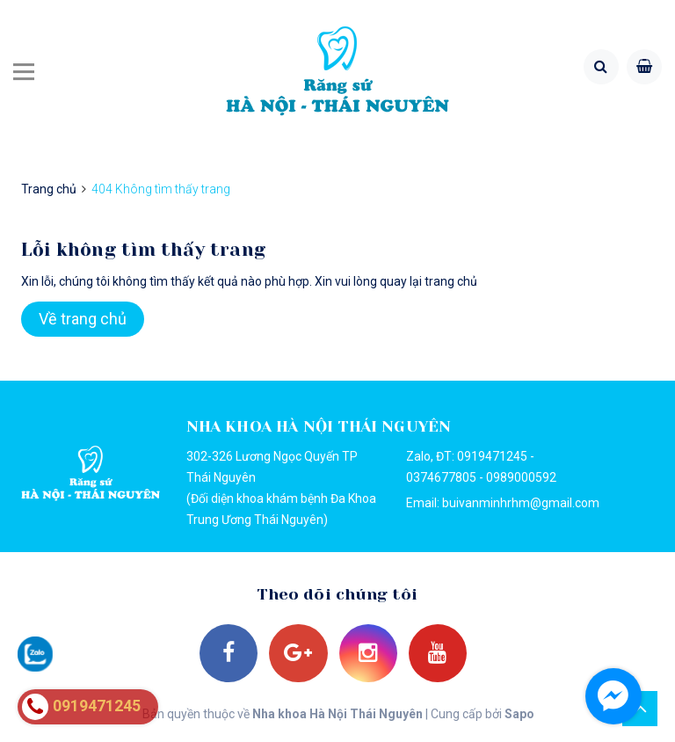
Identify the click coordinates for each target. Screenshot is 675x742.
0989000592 (521, 477)
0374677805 (441, 477)
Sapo (518, 717)
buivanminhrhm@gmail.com (520, 503)
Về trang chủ (83, 318)
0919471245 (492, 456)
